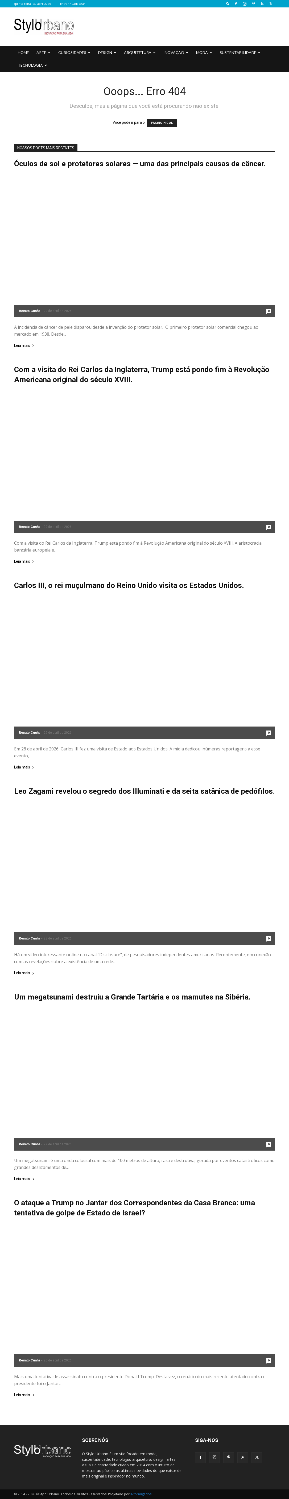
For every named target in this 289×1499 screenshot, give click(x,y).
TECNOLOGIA (32, 65)
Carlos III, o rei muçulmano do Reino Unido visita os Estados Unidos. (129, 585)
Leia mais (24, 346)
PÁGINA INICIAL (162, 123)
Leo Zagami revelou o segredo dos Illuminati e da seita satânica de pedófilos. (144, 791)
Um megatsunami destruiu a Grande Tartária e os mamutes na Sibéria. (132, 997)
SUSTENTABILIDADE (240, 52)
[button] (228, 4)
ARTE (43, 52)
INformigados (140, 1494)
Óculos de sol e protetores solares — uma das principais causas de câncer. (140, 163)
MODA (204, 52)
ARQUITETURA (140, 52)
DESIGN (107, 52)
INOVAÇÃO (175, 52)
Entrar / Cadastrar (72, 4)
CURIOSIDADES (74, 52)
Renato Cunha (29, 311)
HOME (23, 52)
